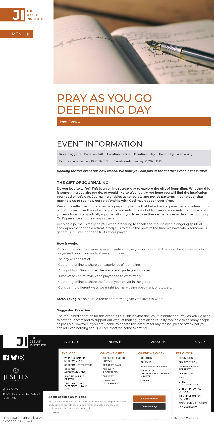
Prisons (145, 362)
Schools (146, 358)
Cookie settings (149, 406)
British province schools (190, 390)
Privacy (12, 389)
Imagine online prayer (74, 377)
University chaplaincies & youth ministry (154, 373)
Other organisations (189, 383)
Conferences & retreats (189, 368)
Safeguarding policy (23, 393)
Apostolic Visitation (193, 403)
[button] (16, 34)
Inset (182, 377)
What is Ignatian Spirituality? (75, 359)
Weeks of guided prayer (113, 359)
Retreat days (111, 365)
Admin (11, 398)
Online (144, 380)
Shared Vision (188, 362)
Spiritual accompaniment (75, 370)
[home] (27, 14)
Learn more (54, 412)
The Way (108, 376)
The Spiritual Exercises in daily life (76, 386)
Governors (186, 373)
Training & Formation (111, 370)
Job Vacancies (188, 407)
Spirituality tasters (78, 365)
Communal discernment (111, 382)
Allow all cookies (149, 398)
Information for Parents (190, 397)
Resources (186, 358)
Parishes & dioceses (153, 366)
